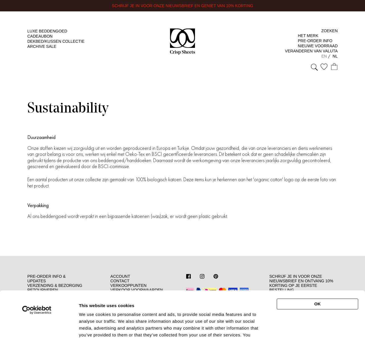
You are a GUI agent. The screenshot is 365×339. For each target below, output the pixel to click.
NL (335, 56)
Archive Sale (41, 46)
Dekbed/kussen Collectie (56, 41)
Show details (303, 325)
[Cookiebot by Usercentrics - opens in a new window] (37, 267)
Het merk (308, 35)
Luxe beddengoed (47, 31)
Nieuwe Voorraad (318, 46)
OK (317, 260)
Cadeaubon (40, 36)
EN (324, 56)
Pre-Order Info (315, 40)
